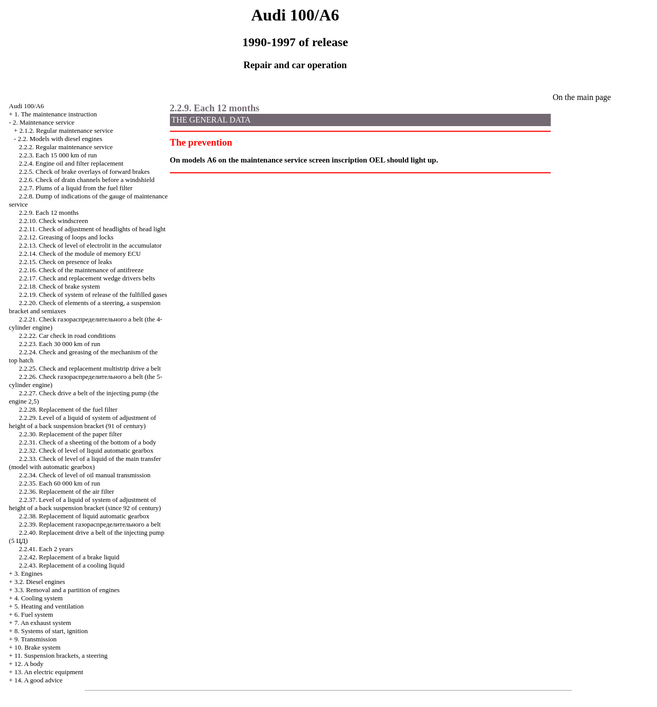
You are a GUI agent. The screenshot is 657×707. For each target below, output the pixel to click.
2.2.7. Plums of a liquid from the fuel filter (75, 188)
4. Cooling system (38, 598)
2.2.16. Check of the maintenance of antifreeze (81, 270)
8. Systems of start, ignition (51, 631)
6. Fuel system (33, 614)
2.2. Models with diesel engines (60, 139)
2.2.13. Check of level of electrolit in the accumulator (90, 245)
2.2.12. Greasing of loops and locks (66, 237)
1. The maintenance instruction (55, 114)
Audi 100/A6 (26, 106)
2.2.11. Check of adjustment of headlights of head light (92, 229)
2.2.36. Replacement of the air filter (66, 491)
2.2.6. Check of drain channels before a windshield (86, 180)
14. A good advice (38, 680)
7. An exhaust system (42, 623)
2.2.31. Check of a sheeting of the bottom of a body (88, 442)
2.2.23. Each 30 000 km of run (60, 344)
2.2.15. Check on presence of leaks (65, 262)
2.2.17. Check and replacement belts (87, 278)
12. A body (29, 664)
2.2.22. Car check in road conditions (67, 335)
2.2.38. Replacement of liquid (84, 516)
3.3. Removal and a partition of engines (67, 590)
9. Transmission (35, 639)
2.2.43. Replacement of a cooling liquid (72, 565)
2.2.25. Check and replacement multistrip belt (90, 368)
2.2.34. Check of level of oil (84, 475)
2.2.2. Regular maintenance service (66, 147)
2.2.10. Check (53, 221)
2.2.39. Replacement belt (90, 524)
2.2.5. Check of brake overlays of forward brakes (84, 171)
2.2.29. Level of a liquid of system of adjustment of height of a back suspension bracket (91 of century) (82, 422)
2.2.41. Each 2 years (46, 549)
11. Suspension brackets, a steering (60, 655)
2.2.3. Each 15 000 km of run (58, 155)
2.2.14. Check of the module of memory (80, 253)
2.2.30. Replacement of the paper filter (70, 434)
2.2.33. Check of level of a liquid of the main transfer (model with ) (85, 463)
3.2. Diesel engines (39, 581)
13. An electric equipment (48, 672)
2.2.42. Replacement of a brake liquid (69, 557)
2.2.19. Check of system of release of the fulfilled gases (93, 294)
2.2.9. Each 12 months (49, 212)
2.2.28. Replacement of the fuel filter (68, 409)
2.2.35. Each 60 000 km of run (60, 483)
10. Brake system (37, 647)
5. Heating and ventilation (49, 606)
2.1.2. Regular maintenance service (66, 130)
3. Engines (28, 573)
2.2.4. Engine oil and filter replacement (71, 163)
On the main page (582, 97)
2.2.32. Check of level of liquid (86, 450)
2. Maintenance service (43, 122)
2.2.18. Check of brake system (59, 286)
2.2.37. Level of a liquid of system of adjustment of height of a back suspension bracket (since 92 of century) (85, 504)
